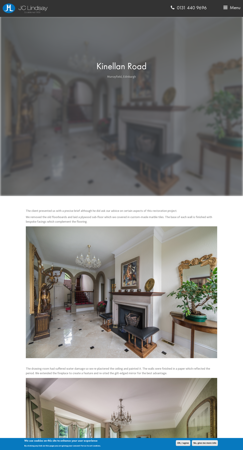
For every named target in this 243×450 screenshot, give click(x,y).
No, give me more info (204, 443)
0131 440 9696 (188, 8)
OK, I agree (183, 443)
